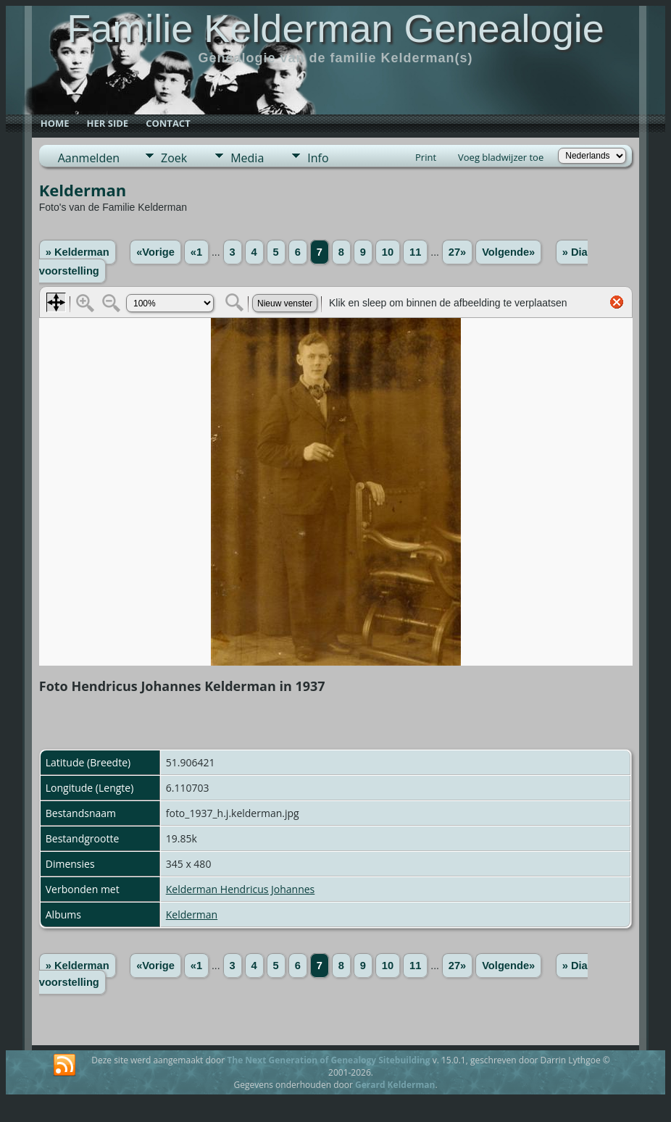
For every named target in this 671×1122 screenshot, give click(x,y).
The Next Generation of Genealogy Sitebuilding (328, 1060)
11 (415, 252)
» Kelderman (77, 252)
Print (425, 157)
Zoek (174, 158)
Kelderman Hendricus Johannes (240, 889)
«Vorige (155, 252)
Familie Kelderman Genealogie (335, 28)
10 (387, 252)
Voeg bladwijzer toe (500, 157)
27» (457, 252)
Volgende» (508, 252)
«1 (196, 252)
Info (317, 158)
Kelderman (191, 914)
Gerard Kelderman (395, 1085)
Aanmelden (89, 158)
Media (247, 158)
